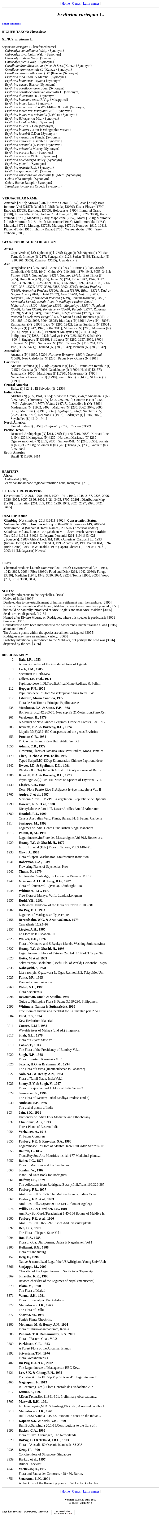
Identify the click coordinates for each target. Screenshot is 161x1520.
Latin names (91, 3)
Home (65, 3)
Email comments (12, 23)
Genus (76, 3)
